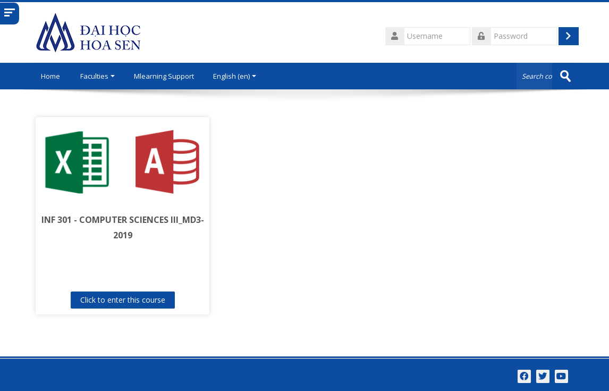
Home (50, 76)
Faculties (97, 76)
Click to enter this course (122, 300)
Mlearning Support (164, 76)
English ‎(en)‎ (234, 76)
